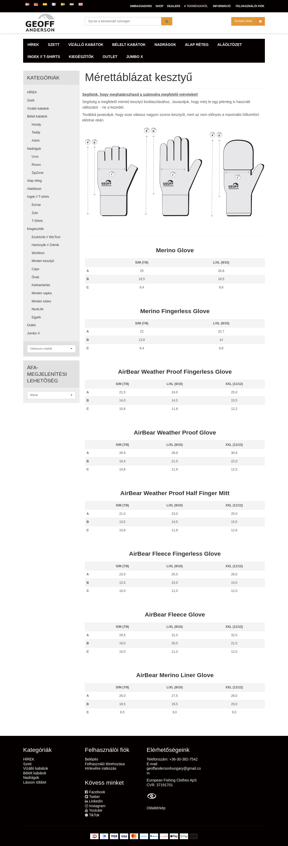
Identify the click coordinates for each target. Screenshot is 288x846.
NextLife (38, 309)
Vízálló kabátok (38, 108)
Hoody (36, 124)
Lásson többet (34, 782)
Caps (35, 269)
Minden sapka (42, 293)
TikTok (94, 815)
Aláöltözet (34, 189)
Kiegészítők (35, 229)
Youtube (95, 810)
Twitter (94, 797)
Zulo (35, 213)
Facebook (97, 792)
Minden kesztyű (43, 261)
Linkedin (96, 801)
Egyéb (36, 317)
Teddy (36, 132)
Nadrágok (34, 149)
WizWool (38, 253)
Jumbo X (33, 333)
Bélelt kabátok (37, 116)
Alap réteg (34, 181)
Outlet (31, 325)
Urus (35, 156)
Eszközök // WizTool (46, 237)
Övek (35, 277)
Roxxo (36, 165)
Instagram (97, 806)
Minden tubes (41, 301)
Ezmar (36, 205)
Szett (30, 100)
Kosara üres (250, 22)
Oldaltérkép (156, 808)
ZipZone (38, 173)
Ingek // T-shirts (38, 197)
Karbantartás (41, 285)
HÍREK (32, 92)
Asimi (36, 140)
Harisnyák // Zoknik (45, 245)
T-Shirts (37, 221)
